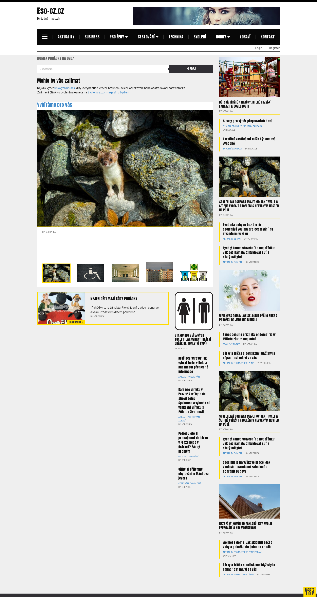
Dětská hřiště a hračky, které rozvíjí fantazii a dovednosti (245, 104)
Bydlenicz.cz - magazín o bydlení (108, 92)
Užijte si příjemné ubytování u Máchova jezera (193, 474)
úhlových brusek (64, 88)
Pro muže (237, 126)
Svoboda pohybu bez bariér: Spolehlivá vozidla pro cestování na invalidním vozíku (248, 229)
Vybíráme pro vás (54, 104)
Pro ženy (117, 37)
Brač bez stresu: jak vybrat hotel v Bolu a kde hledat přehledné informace (193, 365)
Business (92, 37)
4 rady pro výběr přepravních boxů (247, 121)
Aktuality (66, 37)
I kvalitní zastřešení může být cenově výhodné (249, 141)
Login (258, 48)
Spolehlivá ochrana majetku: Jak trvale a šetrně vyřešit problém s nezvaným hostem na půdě (249, 205)
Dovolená (195, 483)
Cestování (146, 37)
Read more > (76, 322)
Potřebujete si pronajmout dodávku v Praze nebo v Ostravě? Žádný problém (193, 442)
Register (274, 48)
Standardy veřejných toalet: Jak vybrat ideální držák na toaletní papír (193, 339)
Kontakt (268, 37)
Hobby (221, 37)
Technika (175, 37)
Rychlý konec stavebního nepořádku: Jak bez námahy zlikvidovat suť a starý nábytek (249, 252)
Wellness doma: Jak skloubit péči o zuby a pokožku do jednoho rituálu (248, 317)
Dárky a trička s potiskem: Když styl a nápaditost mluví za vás (249, 355)
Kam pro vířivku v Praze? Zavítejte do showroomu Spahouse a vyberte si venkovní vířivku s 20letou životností (193, 400)
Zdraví (245, 37)
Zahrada (257, 126)
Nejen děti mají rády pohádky (113, 298)
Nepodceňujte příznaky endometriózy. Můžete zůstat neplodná (249, 336)
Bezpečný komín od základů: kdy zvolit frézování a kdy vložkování (245, 525)
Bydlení (199, 37)
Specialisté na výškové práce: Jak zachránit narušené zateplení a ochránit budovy (246, 466)
